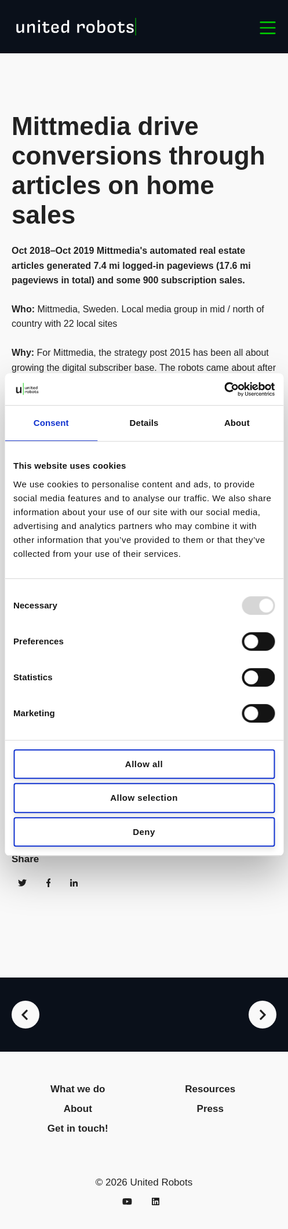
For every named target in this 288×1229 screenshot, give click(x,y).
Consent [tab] (51, 423)
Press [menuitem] (210, 1108)
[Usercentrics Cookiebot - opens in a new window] (224, 389)
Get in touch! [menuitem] (78, 1128)
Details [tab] (144, 423)
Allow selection (144, 798)
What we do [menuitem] (77, 1089)
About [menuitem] (78, 1108)
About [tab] (237, 423)
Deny (144, 832)
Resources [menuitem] (210, 1089)
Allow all (144, 764)
